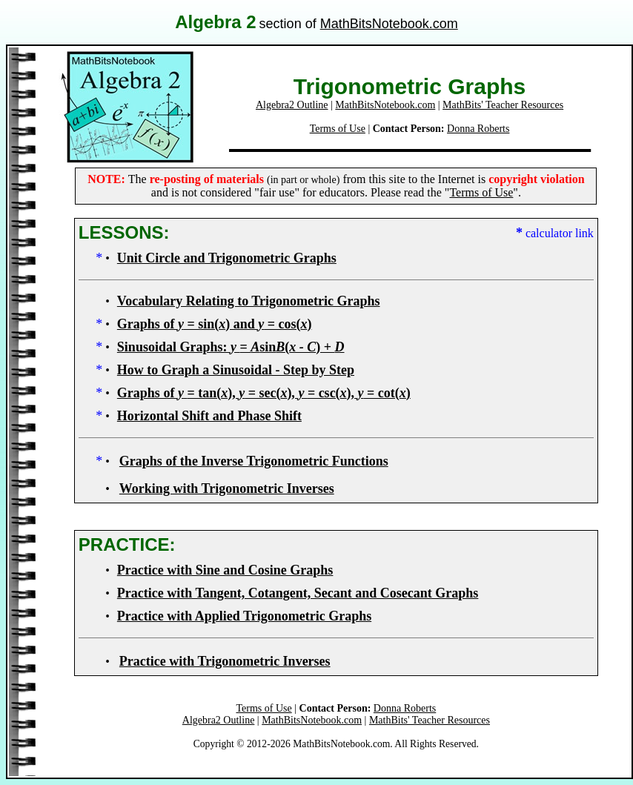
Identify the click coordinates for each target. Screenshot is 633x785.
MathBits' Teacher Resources (503, 104)
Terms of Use (337, 128)
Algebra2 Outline (292, 104)
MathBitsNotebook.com (389, 23)
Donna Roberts (478, 128)
